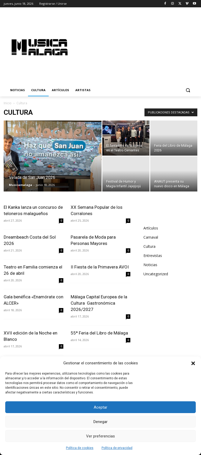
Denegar (100, 421)
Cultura (149, 246)
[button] (193, 363)
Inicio (8, 103)
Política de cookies (79, 448)
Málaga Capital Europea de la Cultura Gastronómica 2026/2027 (99, 303)
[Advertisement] (140, 46)
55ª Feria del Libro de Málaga (99, 333)
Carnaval (150, 237)
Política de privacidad (117, 448)
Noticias (150, 264)
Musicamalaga (20, 185)
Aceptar (100, 407)
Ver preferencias (100, 436)
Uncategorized (155, 273)
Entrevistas (152, 255)
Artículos (150, 228)
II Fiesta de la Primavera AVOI (100, 267)
